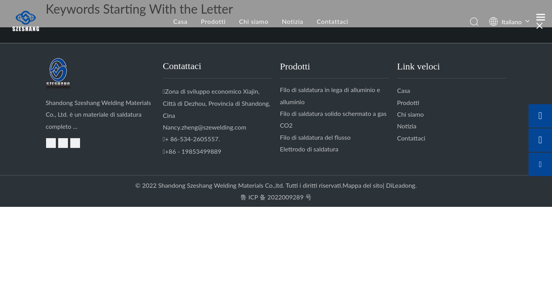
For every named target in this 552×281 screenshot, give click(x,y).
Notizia (292, 21)
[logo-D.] (62, 73)
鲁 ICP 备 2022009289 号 (276, 197)
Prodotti (213, 21)
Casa (180, 21)
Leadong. (404, 185)
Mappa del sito (362, 185)
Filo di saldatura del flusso (315, 137)
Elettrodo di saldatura (309, 149)
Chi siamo (254, 21)
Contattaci (332, 21)
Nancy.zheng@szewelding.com (204, 127)
